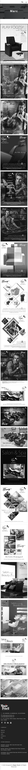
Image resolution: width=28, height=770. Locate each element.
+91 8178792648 (21, 713)
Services (3, 732)
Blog (2, 737)
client (2, 734)
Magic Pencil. (17, 765)
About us (3, 730)
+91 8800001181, (14, 713)
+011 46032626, (6, 713)
